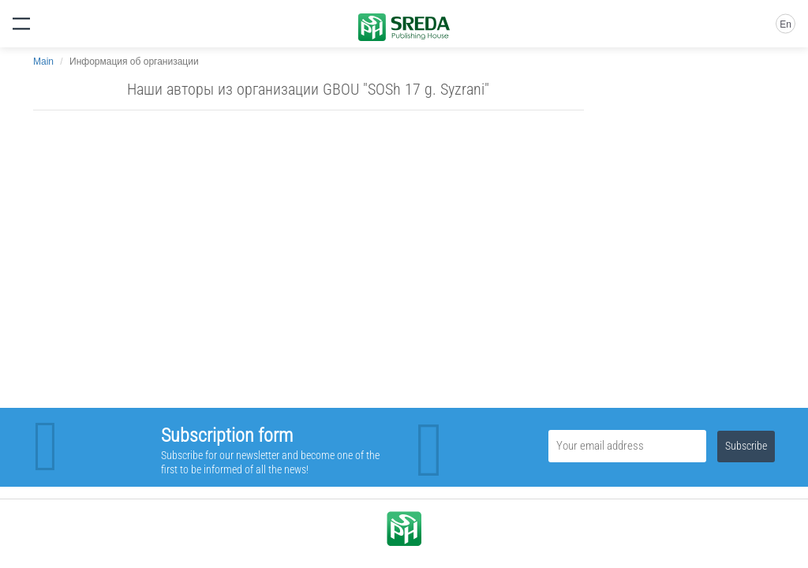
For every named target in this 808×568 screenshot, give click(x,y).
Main (43, 61)
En (785, 24)
